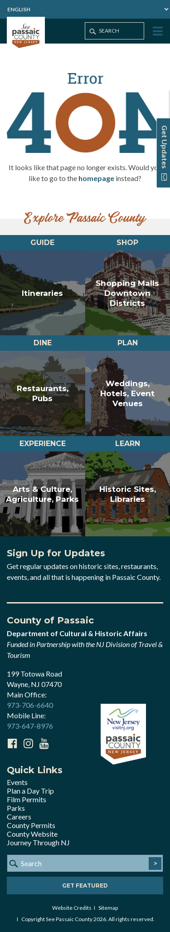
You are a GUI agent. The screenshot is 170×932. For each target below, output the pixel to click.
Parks (16, 808)
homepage (96, 178)
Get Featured (85, 885)
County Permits (31, 825)
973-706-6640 (30, 705)
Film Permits (26, 799)
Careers (19, 816)
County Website (32, 833)
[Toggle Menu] (156, 31)
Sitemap (108, 907)
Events (17, 782)
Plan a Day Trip (30, 790)
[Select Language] (85, 9)
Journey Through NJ (38, 842)
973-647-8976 (30, 725)
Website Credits (72, 907)
